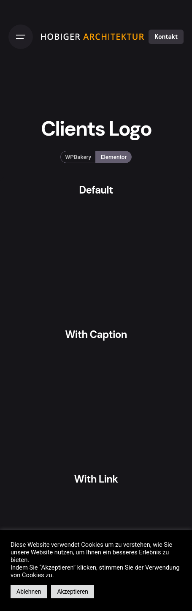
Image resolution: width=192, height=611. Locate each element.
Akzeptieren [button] (72, 591)
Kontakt (166, 37)
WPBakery (78, 157)
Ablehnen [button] (28, 591)
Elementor (114, 157)
